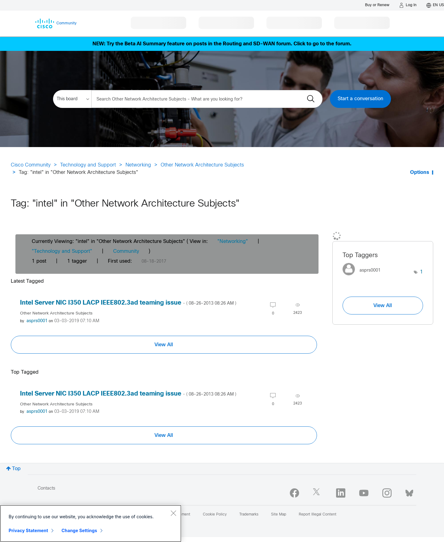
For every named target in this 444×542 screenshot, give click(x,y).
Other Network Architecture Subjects (202, 165)
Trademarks (248, 514)
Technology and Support (88, 165)
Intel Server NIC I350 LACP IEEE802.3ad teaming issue (128, 303)
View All (163, 344)
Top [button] (16, 468)
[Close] (173, 513)
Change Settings (79, 530)
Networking (138, 165)
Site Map (278, 514)
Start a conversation (360, 98)
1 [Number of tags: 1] (421, 272)
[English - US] (435, 5)
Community (126, 251)
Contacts (46, 489)
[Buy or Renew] (377, 5)
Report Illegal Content (317, 514)
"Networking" (232, 241)
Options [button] (419, 172)
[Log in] (408, 5)
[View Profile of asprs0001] (37, 321)
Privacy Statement (28, 530)
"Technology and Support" (62, 251)
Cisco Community (31, 165)
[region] (90, 523)
